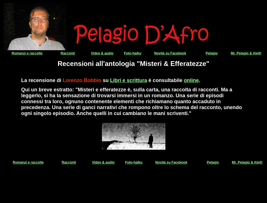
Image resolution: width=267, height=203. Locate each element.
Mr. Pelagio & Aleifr (246, 53)
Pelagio (212, 53)
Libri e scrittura (128, 80)
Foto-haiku (132, 53)
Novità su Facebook (170, 53)
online (191, 80)
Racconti (68, 53)
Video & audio (102, 53)
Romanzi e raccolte (27, 53)
